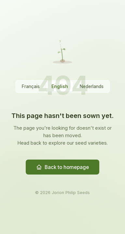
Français (31, 86)
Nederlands (92, 86)
